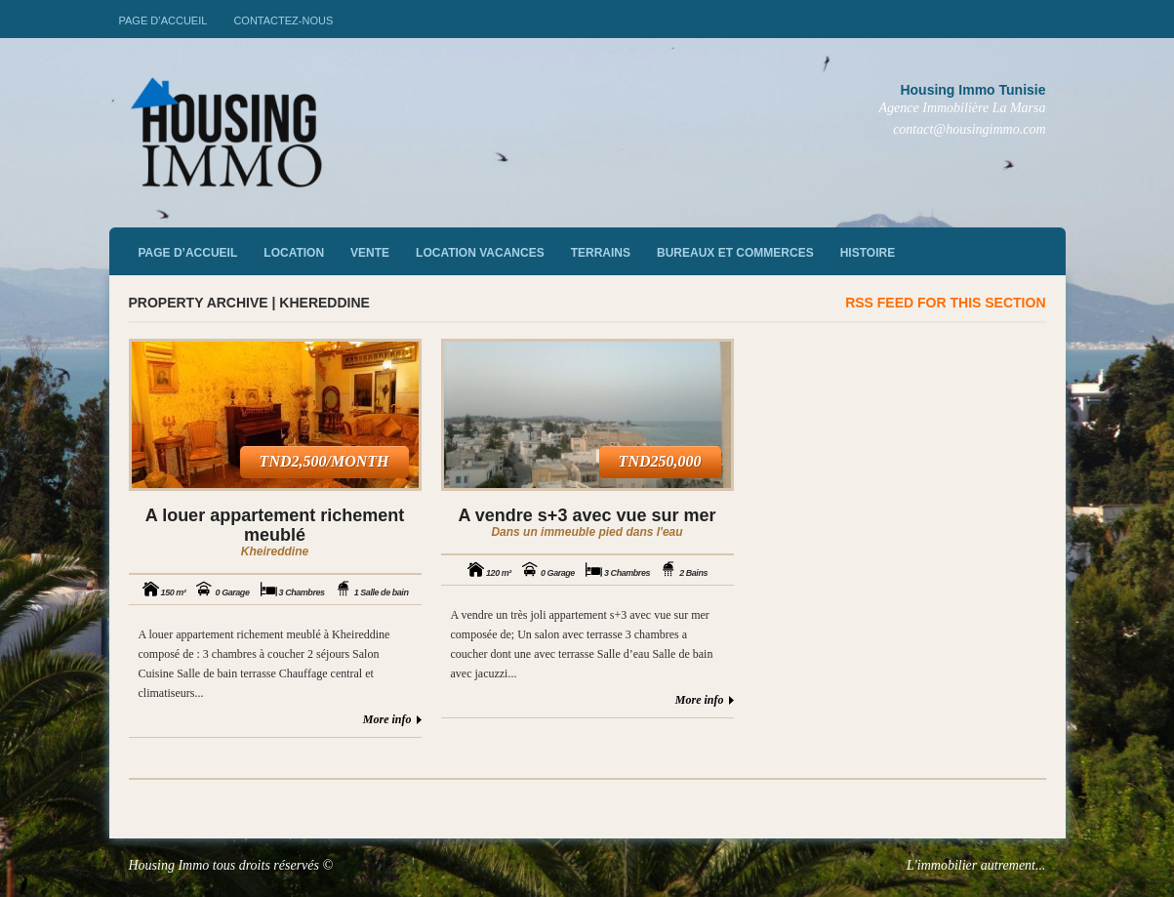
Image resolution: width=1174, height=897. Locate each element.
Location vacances (480, 253)
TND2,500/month (324, 461)
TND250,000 (660, 461)
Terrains (600, 253)
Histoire (867, 253)
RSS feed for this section (945, 302)
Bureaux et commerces (735, 253)
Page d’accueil (163, 20)
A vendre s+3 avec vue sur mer (587, 515)
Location (293, 253)
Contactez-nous (283, 20)
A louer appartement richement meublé (274, 525)
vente (369, 253)
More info (387, 719)
